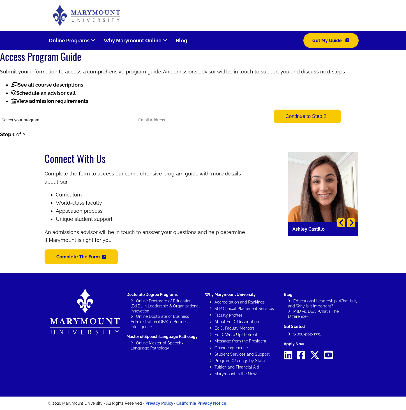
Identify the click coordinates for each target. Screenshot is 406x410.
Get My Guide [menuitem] (327, 40)
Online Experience (231, 348)
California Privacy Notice (201, 403)
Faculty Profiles (228, 315)
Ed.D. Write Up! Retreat (235, 334)
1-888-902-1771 (307, 334)
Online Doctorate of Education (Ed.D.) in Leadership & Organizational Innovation (165, 306)
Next (351, 222)
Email (141, 111)
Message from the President (240, 341)
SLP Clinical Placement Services (244, 308)
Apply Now (294, 344)
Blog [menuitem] (181, 40)
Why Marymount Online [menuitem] (133, 40)
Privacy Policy (159, 403)
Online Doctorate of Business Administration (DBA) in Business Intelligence (160, 321)
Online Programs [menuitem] (69, 40)
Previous (341, 222)
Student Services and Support (242, 354)
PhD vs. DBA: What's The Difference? (313, 314)
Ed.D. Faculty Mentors (234, 328)
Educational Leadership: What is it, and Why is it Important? (322, 303)
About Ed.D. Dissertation (236, 321)
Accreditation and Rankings (239, 302)
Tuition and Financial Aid (236, 367)
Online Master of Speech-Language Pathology (157, 345)
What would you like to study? (24, 111)
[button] (81, 257)
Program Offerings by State (239, 360)
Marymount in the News (236, 374)
